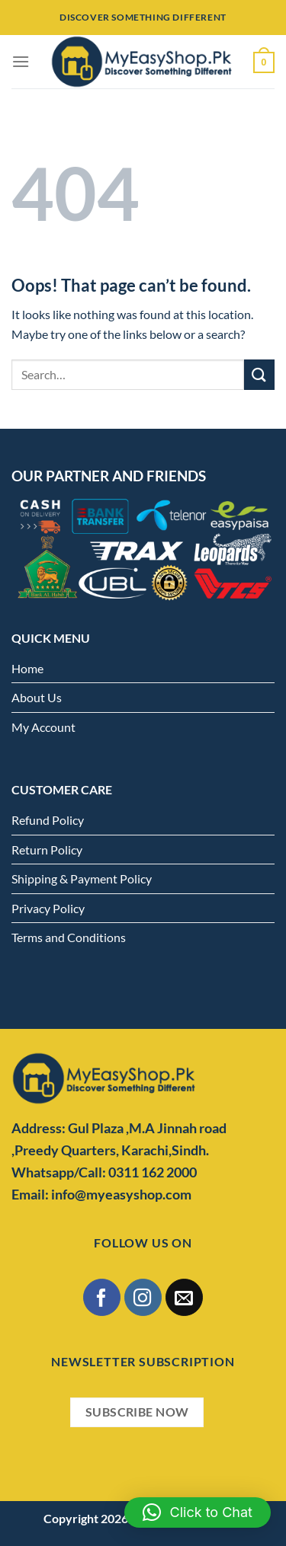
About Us (36, 697)
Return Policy (46, 849)
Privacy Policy (48, 908)
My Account (43, 727)
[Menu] (20, 61)
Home (27, 668)
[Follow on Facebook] (102, 1297)
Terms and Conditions (68, 937)
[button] (197, 1512)
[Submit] (259, 374)
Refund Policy (47, 820)
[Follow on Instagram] (143, 1297)
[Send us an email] (184, 1297)
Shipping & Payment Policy (81, 878)
